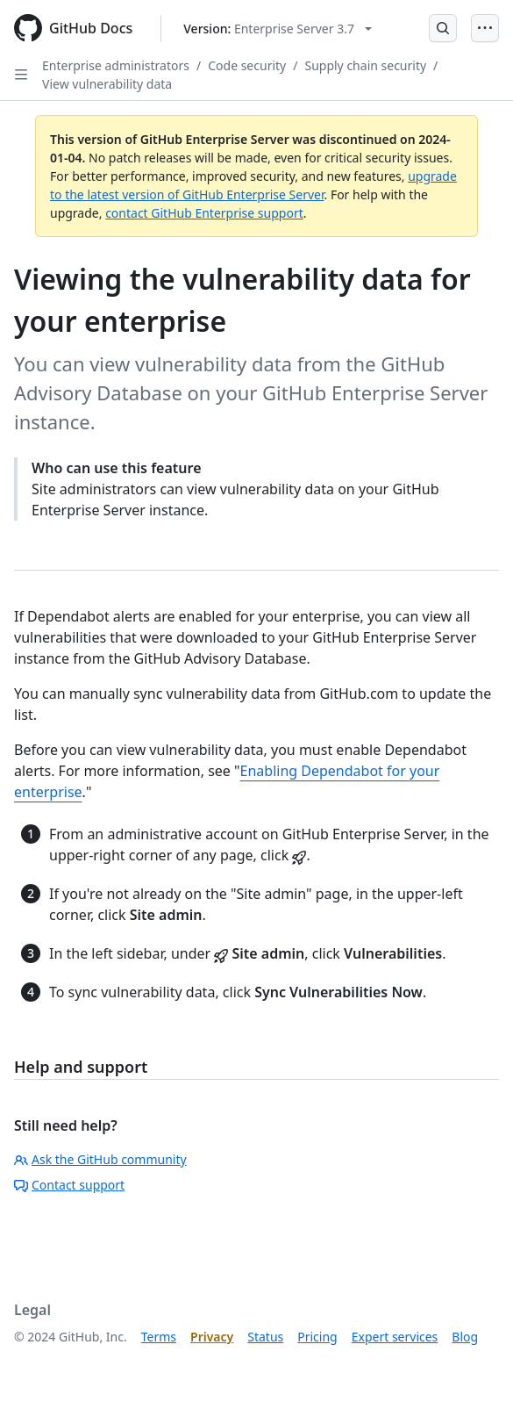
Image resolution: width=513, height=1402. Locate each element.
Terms (158, 1336)
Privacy (211, 1336)
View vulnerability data (107, 83)
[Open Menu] (485, 28)
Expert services (395, 1336)
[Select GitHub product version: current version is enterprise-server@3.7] (277, 28)
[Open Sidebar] (21, 75)
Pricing (317, 1336)
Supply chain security (365, 65)
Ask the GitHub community (100, 1159)
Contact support (69, 1184)
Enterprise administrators (115, 65)
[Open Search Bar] (443, 28)
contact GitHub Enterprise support (204, 213)
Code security (247, 65)
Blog (465, 1336)
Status (265, 1336)
